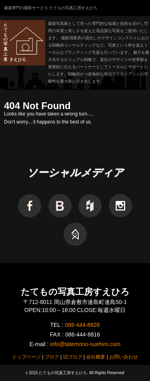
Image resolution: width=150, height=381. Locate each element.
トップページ (26, 357)
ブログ (52, 357)
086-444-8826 (82, 325)
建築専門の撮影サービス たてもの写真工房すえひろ (50, 8)
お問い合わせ (123, 357)
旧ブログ (72, 357)
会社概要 (95, 357)
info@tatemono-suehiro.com (85, 344)
